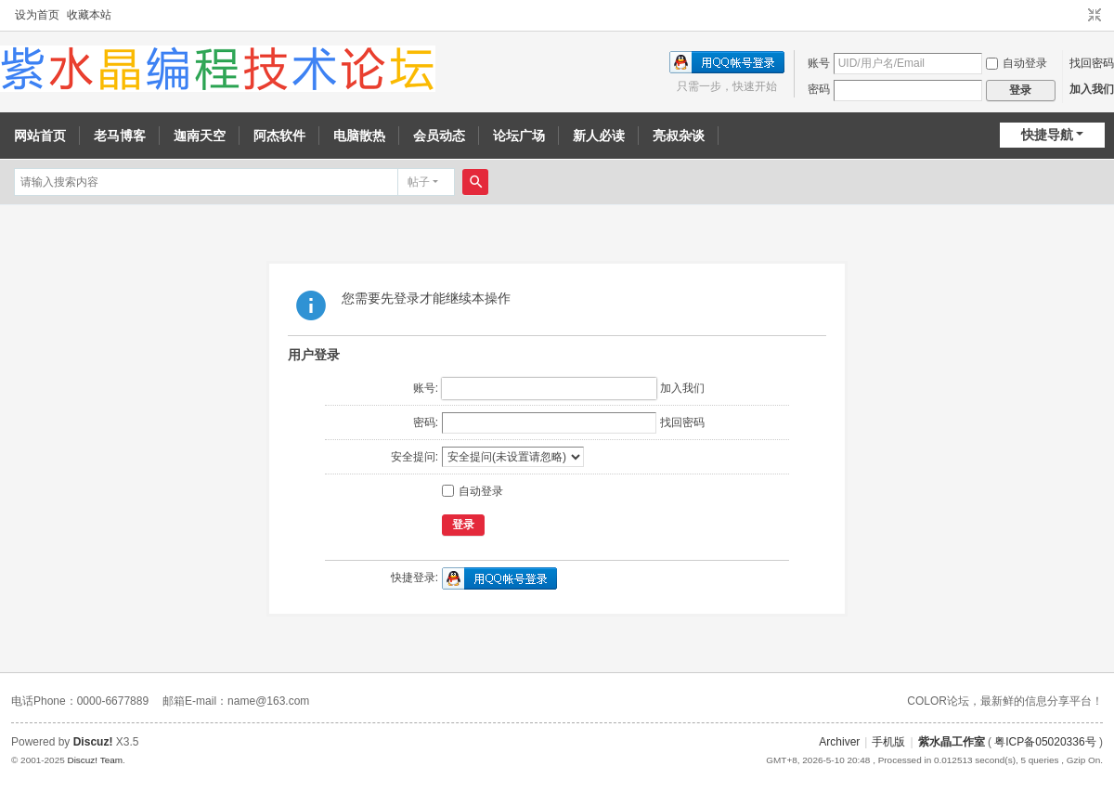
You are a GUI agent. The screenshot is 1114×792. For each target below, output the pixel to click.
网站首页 (40, 135)
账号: (425, 388)
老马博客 (120, 135)
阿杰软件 (279, 135)
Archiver (839, 741)
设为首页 (37, 14)
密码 (819, 89)
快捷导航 (1047, 134)
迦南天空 (200, 135)
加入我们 (1091, 89)
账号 (819, 63)
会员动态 (439, 135)
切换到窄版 (1094, 15)
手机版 (888, 741)
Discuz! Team (95, 760)
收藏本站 (89, 14)
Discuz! (93, 741)
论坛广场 (519, 135)
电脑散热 (359, 135)
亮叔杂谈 (679, 135)
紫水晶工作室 (951, 741)
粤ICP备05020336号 (1044, 741)
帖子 (419, 181)
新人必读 (599, 135)
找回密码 (1091, 63)
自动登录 (1016, 63)
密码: (425, 422)
